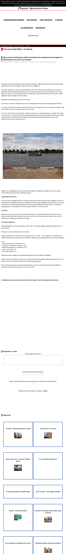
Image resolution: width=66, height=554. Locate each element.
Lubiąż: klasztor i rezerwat (48, 433)
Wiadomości (40, 28)
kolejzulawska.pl (36, 261)
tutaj (49, 3)
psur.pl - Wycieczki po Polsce (33, 8)
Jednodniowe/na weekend (13, 20)
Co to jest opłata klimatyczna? (48, 459)
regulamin (39, 391)
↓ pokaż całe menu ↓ (33, 35)
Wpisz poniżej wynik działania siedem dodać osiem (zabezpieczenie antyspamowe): (33, 381)
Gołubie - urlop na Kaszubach (18, 515)
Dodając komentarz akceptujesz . (30, 391)
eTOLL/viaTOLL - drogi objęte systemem (48, 491)
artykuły (10, 45)
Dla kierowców (27, 28)
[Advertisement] (33, 78)
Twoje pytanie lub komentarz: (33, 354)
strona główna (4, 45)
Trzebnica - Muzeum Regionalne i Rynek (18, 433)
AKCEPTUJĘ (48, 5)
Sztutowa (15, 261)
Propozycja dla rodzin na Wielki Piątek (18, 491)
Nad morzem (32, 20)
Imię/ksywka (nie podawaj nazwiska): (33, 372)
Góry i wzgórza (46, 20)
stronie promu (5, 228)
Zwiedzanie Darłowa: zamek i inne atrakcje (48, 547)
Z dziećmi (59, 20)
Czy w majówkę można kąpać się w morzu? (18, 543)
